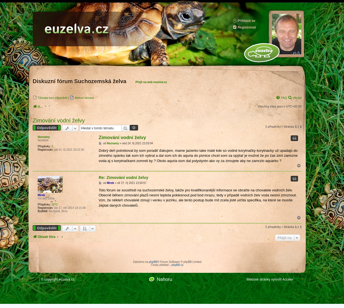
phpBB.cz (178, 264)
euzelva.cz (67, 279)
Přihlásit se (244, 21)
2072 (54, 204)
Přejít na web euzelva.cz (151, 82)
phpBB (153, 261)
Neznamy (44, 136)
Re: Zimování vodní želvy (123, 177)
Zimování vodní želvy (59, 120)
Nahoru (164, 279)
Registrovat (244, 27)
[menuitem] (50, 98)
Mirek (41, 195)
